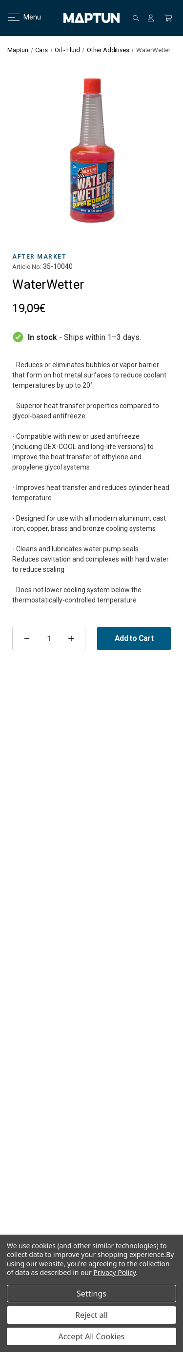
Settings (91, 1293)
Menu (18, 17)
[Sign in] (150, 18)
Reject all (91, 1315)
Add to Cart (134, 638)
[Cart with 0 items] (168, 18)
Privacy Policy (114, 1272)
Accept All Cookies (92, 1336)
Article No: (26, 266)
